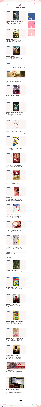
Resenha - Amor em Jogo (11, 287)
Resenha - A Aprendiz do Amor (12, 180)
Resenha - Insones (10, 197)
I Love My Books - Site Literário (19, 406)
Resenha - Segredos (10, 163)
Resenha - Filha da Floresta (12, 270)
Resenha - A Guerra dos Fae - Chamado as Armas (15, 22)
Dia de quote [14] (9, 78)
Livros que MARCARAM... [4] (12, 228)
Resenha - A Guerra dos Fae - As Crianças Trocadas (15, 113)
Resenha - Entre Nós (10, 253)
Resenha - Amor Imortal (11, 56)
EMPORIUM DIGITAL (27, 406)
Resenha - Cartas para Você (12, 245)
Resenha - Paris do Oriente (12, 355)
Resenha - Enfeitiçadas (11, 64)
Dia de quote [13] (9, 370)
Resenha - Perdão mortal (11, 304)
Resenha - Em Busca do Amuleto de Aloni (14, 321)
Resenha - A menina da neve (12, 214)
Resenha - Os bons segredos (12, 39)
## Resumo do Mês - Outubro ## (13, 389)
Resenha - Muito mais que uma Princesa (14, 338)
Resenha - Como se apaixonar (12, 95)
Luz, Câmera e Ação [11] (11, 146)
